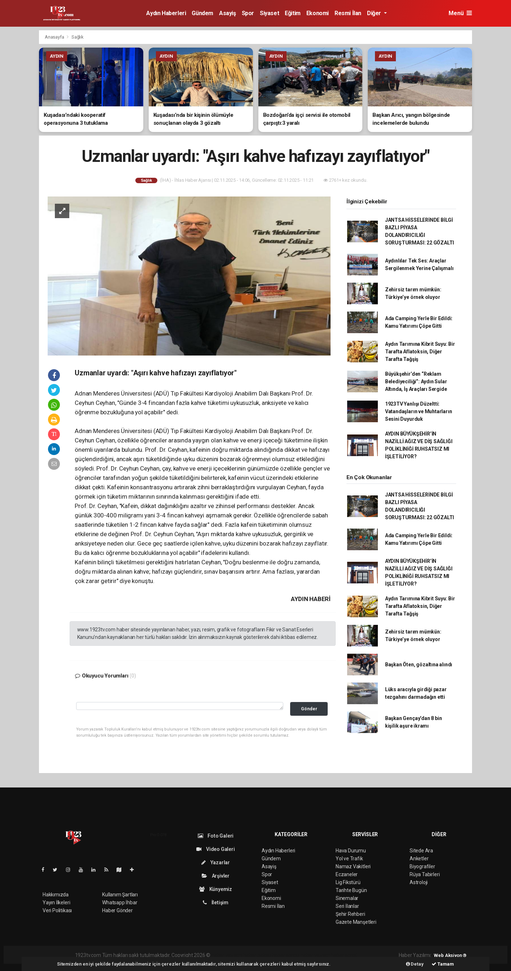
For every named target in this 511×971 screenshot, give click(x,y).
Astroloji (419, 882)
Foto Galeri (216, 836)
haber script (344, 955)
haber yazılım (315, 955)
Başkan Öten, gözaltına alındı (418, 664)
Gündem (202, 13)
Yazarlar (215, 862)
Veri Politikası (57, 910)
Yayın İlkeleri (56, 902)
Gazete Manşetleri (356, 922)
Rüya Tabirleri (425, 874)
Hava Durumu (351, 850)
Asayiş (227, 13)
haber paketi (257, 955)
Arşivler (216, 876)
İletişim (215, 902)
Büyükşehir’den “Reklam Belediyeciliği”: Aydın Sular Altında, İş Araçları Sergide (416, 381)
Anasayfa (55, 37)
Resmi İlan (348, 13)
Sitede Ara (421, 850)
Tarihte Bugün (351, 890)
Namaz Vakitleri (353, 866)
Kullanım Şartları (120, 894)
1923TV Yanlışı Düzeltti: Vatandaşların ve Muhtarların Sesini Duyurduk (418, 411)
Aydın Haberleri (166, 13)
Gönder (309, 708)
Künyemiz (215, 889)
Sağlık (77, 37)
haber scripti (286, 955)
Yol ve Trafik (349, 858)
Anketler (419, 858)
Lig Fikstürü (348, 882)
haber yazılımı (226, 955)
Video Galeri (215, 849)
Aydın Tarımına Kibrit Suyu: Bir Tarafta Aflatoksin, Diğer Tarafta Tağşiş (420, 351)
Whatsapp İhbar (119, 902)
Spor (248, 13)
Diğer (375, 13)
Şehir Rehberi (350, 914)
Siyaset (269, 13)
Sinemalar (347, 898)
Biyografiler (422, 866)
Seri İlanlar (347, 906)
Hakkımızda (56, 894)
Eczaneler (347, 874)
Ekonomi (317, 13)
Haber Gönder (117, 910)
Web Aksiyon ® (450, 955)
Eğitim (293, 13)
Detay (415, 964)
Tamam (443, 964)
